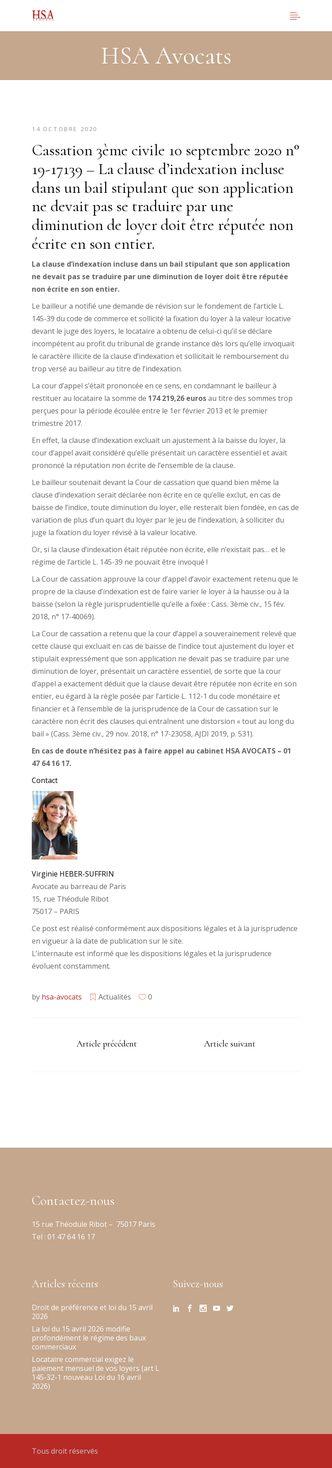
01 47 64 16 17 (70, 1237)
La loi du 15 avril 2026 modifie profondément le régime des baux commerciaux (89, 1337)
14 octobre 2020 (65, 129)
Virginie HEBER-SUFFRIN (73, 874)
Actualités (114, 997)
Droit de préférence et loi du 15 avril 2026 (92, 1312)
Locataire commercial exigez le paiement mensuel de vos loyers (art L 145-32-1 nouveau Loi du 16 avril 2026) (95, 1373)
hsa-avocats (62, 997)
